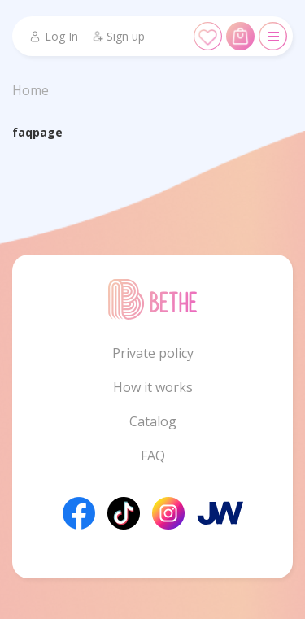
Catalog (152, 421)
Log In (53, 36)
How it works (153, 387)
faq (22, 132)
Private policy (153, 353)
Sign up (118, 36)
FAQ (153, 455)
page (48, 132)
